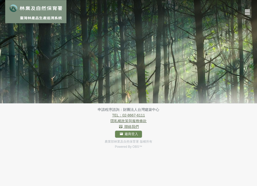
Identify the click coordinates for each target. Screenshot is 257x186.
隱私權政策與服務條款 (128, 121)
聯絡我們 (128, 127)
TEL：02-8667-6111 (128, 115)
